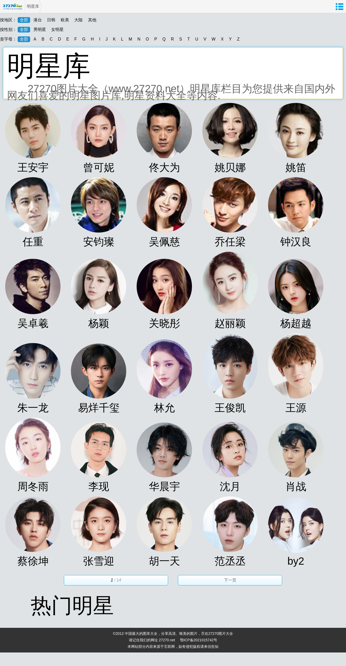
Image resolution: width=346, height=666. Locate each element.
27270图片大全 (12, 6)
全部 (24, 20)
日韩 (51, 20)
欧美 (65, 20)
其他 (92, 20)
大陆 (78, 20)
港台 (38, 20)
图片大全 (225, 633)
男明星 (40, 29)
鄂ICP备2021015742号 (198, 640)
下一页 (230, 580)
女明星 (57, 29)
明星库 (33, 6)
